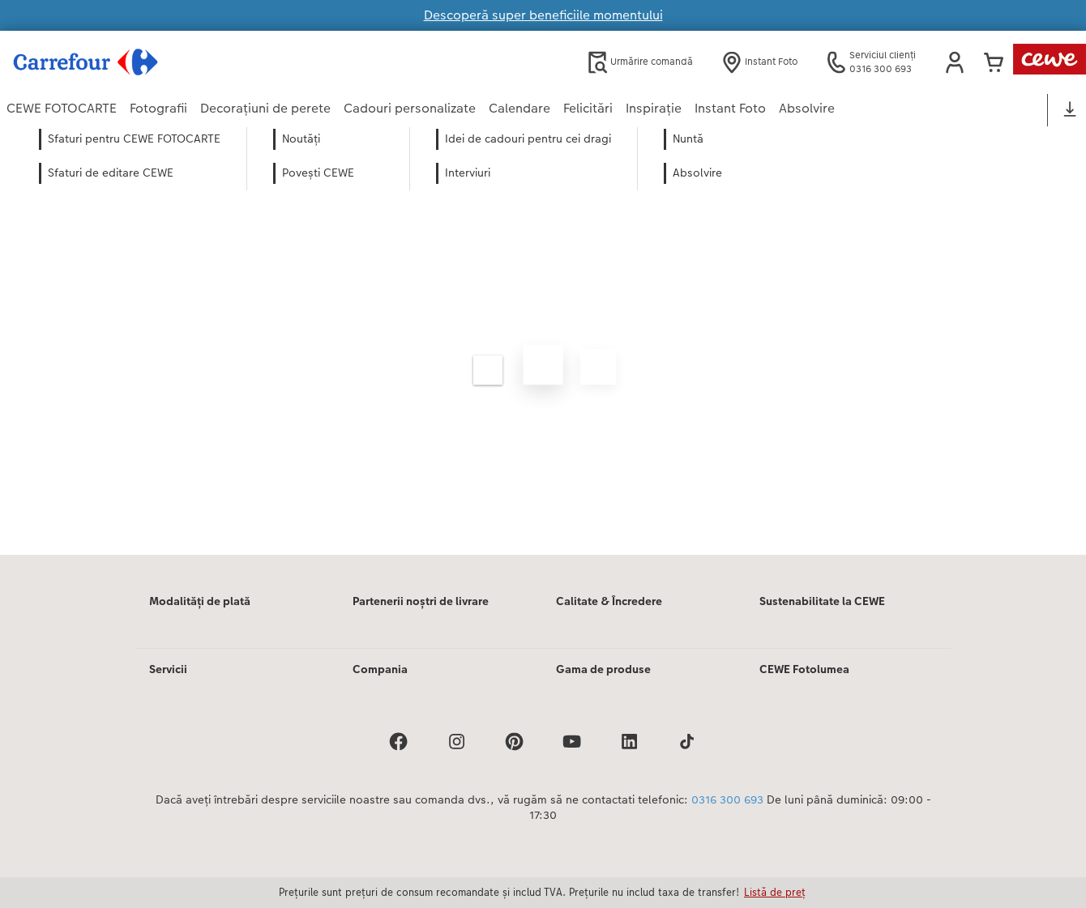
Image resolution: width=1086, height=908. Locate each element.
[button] (954, 62)
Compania (380, 669)
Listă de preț (775, 892)
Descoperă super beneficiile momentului (543, 15)
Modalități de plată (199, 601)
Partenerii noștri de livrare (421, 601)
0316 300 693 (727, 799)
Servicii (168, 669)
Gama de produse (603, 669)
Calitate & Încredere (609, 601)
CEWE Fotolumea (804, 669)
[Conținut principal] (543, 350)
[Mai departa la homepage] (165, 62)
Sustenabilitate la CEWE (822, 601)
